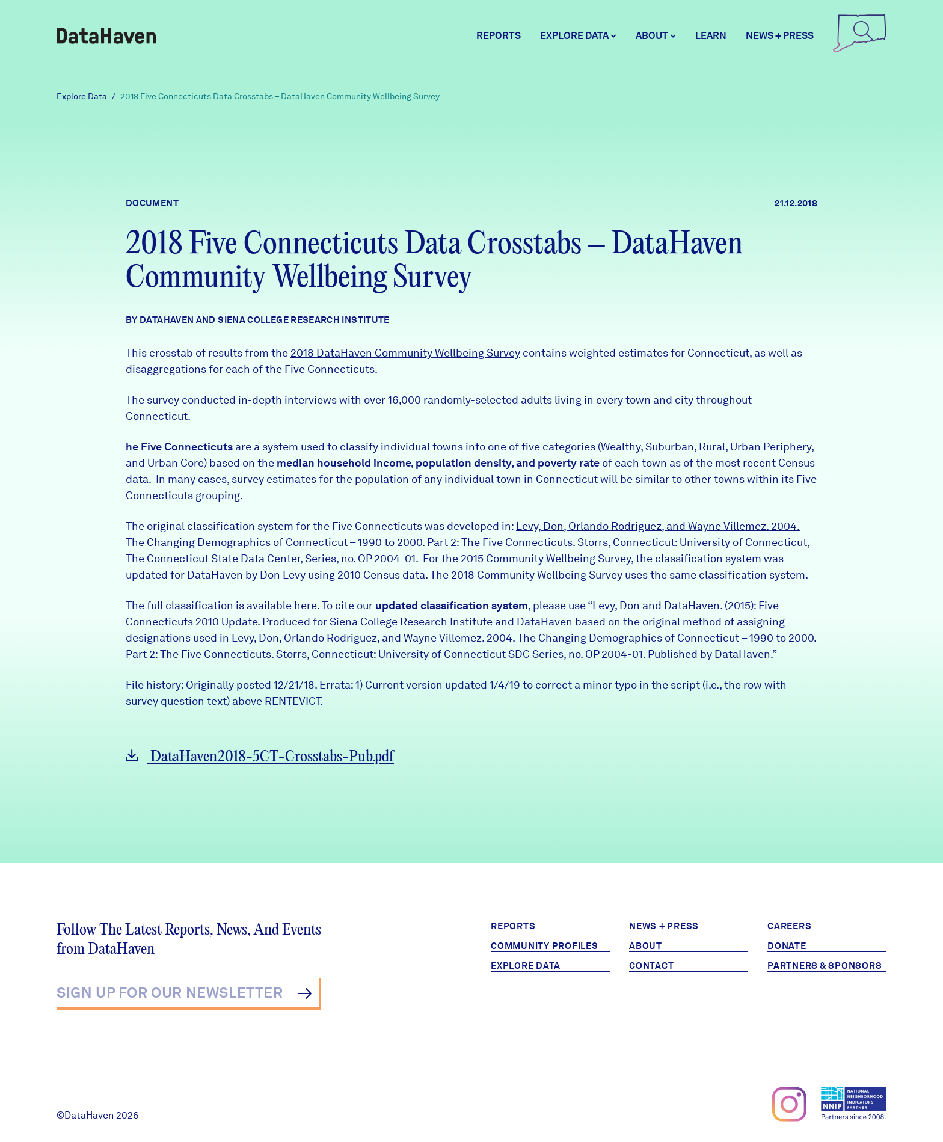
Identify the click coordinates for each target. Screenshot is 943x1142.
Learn (710, 35)
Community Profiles (544, 946)
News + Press (780, 35)
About (645, 946)
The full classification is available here (221, 605)
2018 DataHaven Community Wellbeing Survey (405, 352)
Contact (651, 965)
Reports (498, 35)
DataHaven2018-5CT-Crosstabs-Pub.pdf (260, 756)
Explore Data (82, 96)
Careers (789, 926)
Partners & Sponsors (824, 965)
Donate (786, 946)
